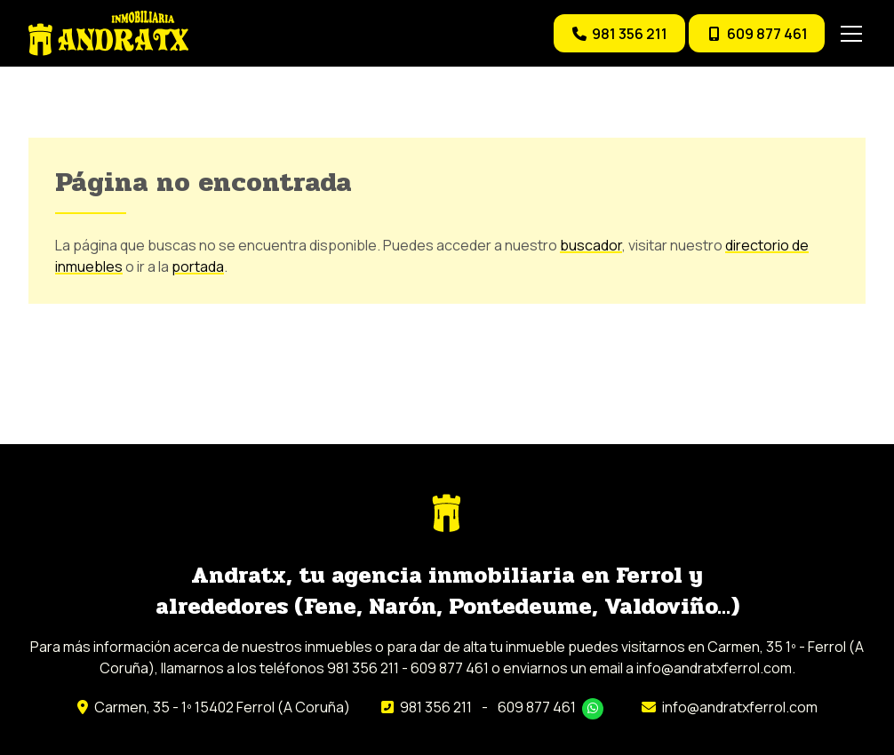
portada (198, 266)
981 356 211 (436, 707)
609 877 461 (537, 707)
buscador (591, 245)
